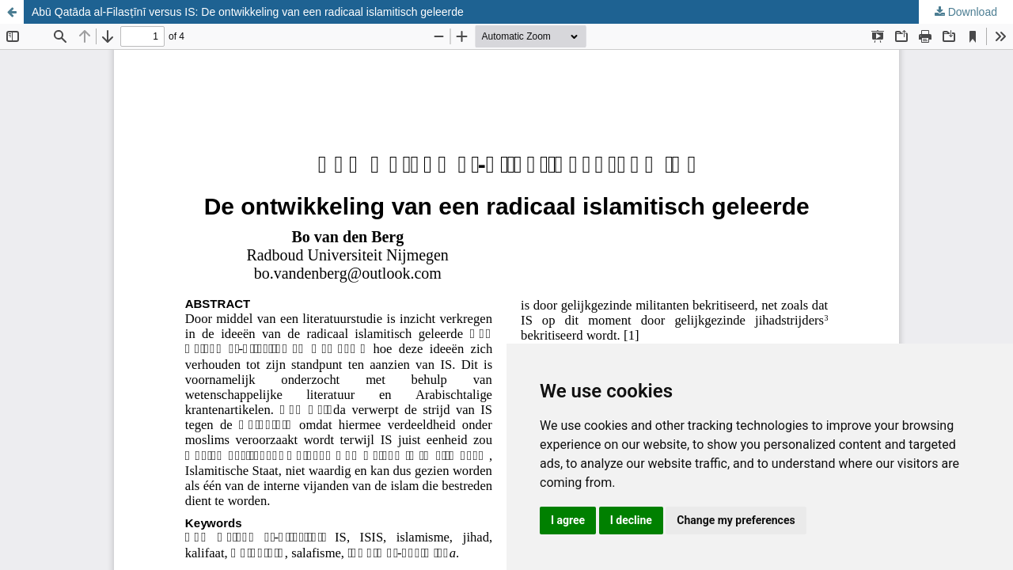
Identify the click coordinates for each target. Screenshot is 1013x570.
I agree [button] (568, 520)
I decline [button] (631, 520)
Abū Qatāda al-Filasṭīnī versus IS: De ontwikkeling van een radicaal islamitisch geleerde (248, 12)
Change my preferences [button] (736, 520)
